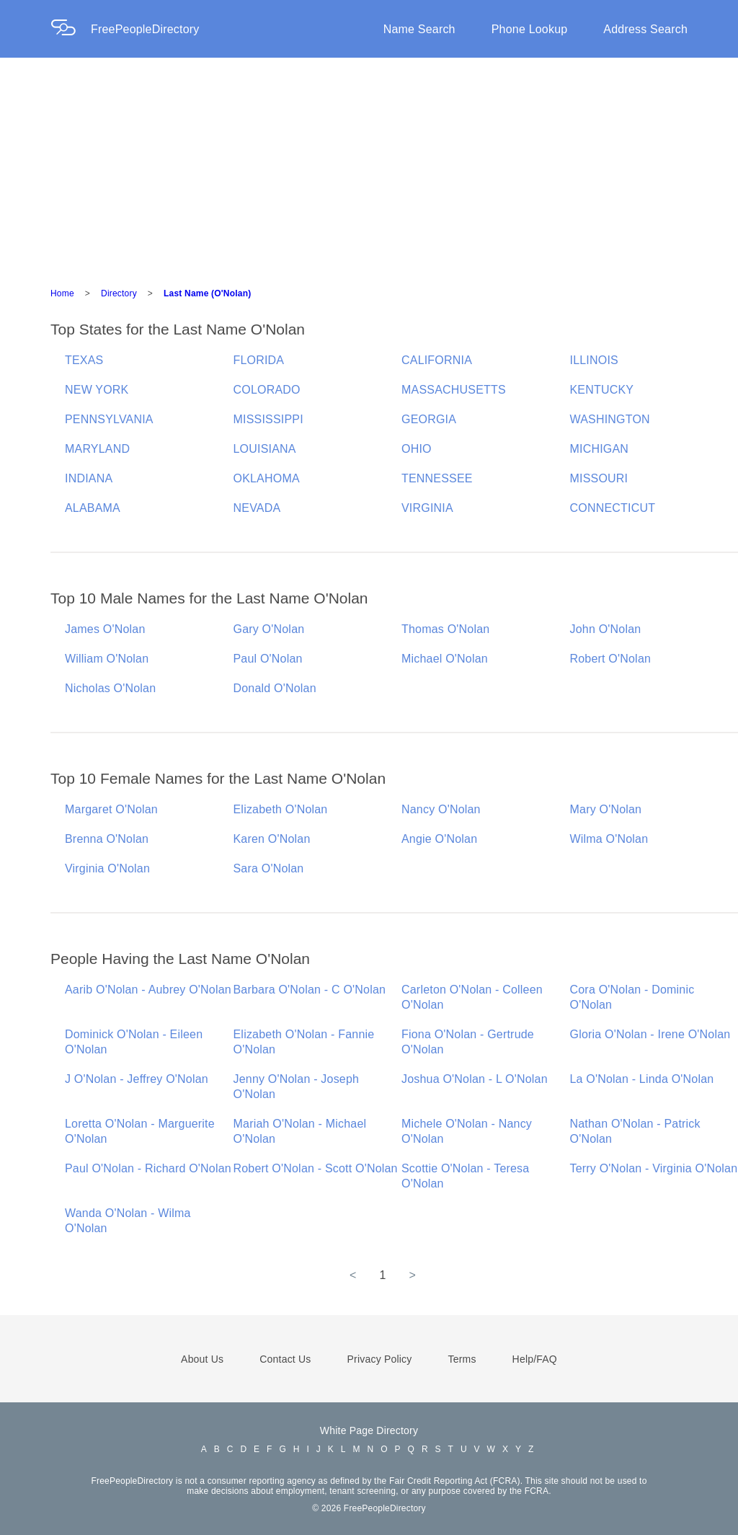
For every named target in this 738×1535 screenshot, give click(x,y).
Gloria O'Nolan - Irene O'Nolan (650, 1034)
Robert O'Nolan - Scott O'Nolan (316, 1168)
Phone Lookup (530, 29)
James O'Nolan (105, 629)
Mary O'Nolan (606, 809)
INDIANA (88, 478)
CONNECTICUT (613, 508)
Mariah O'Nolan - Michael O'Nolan (300, 1131)
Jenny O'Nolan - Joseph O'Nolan (297, 1086)
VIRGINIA (427, 508)
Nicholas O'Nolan (110, 688)
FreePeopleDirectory (145, 29)
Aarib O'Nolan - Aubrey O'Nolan (148, 989)
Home (62, 293)
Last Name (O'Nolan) (207, 293)
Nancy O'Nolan (441, 809)
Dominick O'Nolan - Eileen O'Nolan (134, 1042)
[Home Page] (70, 29)
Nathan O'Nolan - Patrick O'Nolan (635, 1131)
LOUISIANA (265, 449)
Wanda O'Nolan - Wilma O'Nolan (128, 1220)
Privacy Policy (379, 1359)
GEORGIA (428, 419)
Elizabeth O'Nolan (281, 809)
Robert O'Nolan (611, 659)
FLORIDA (259, 360)
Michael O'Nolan (444, 659)
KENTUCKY (602, 390)
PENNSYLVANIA (109, 419)
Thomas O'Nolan (445, 629)
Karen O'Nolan (272, 839)
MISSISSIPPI (268, 419)
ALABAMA (92, 508)
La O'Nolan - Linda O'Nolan (642, 1079)
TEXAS (84, 360)
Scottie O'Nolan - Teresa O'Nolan (465, 1176)
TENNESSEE (437, 478)
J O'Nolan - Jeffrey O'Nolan (136, 1079)
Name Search (419, 29)
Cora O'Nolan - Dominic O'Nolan (632, 997)
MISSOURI (599, 478)
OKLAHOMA (267, 478)
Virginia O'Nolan (107, 868)
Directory (119, 293)
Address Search (645, 29)
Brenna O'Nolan (106, 839)
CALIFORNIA (436, 360)
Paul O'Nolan (268, 659)
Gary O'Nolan (269, 629)
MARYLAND (97, 449)
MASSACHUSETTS (453, 390)
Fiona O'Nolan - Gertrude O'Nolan (467, 1042)
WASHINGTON (610, 419)
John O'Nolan (605, 629)
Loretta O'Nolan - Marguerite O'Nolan (140, 1131)
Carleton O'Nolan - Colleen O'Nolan (472, 997)
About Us (202, 1359)
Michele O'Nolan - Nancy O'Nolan (466, 1131)
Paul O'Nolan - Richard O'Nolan (148, 1168)
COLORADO (267, 390)
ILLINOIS (594, 360)
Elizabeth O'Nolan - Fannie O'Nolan (304, 1042)
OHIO (416, 449)
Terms (462, 1359)
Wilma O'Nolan (609, 839)
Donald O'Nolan (275, 688)
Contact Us (285, 1359)
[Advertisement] (369, 166)
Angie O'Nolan (439, 839)
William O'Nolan (106, 659)
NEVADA (257, 508)
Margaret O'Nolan (111, 809)
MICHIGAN (599, 449)
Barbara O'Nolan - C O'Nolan (310, 989)
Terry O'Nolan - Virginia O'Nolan (654, 1168)
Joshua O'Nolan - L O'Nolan (474, 1079)
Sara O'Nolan (269, 868)
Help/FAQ (534, 1359)
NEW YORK (96, 390)
